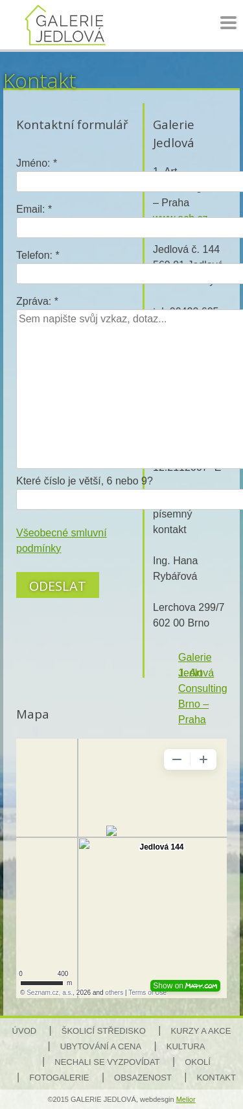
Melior (186, 1099)
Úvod (24, 1031)
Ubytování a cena (100, 1046)
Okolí (198, 1062)
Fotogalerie (59, 1077)
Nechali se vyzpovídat (106, 1062)
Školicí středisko (104, 1031)
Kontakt (216, 1077)
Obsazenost (143, 1077)
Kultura (186, 1046)
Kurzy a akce (200, 1031)
